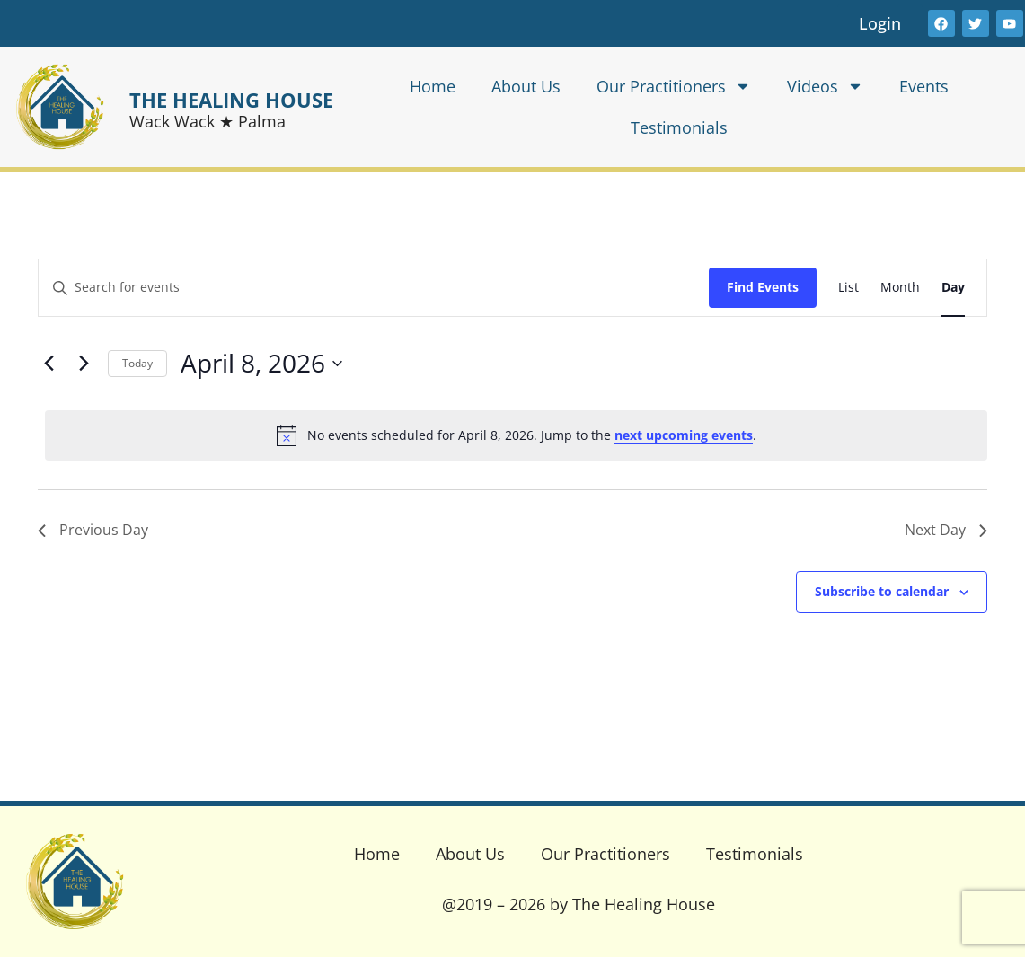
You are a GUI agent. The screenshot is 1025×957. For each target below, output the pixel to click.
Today (137, 363)
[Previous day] (48, 363)
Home (432, 86)
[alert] (516, 435)
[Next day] (83, 363)
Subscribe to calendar (882, 591)
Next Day (946, 530)
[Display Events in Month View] (900, 287)
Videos (825, 86)
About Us (526, 86)
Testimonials (679, 127)
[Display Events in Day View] (953, 287)
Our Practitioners (673, 86)
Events (924, 86)
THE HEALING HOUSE (231, 99)
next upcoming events (683, 434)
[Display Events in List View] (848, 287)
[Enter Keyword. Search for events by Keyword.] (374, 287)
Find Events (763, 286)
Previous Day (93, 530)
